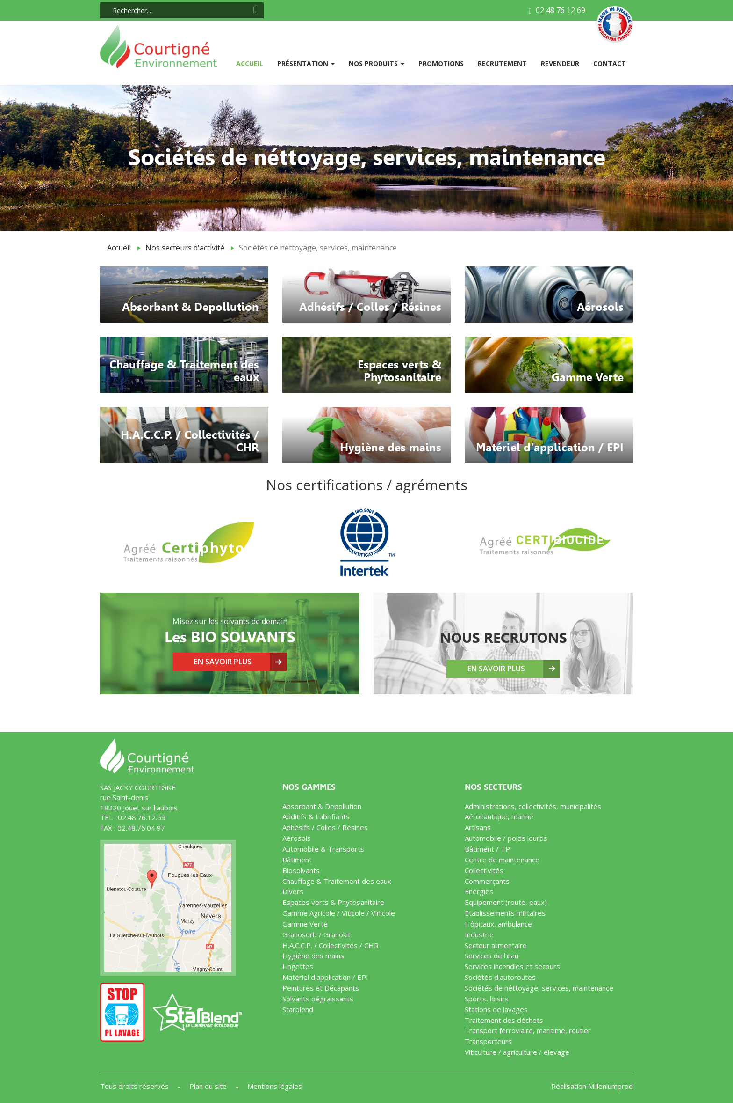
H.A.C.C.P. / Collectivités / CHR (330, 945)
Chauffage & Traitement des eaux (336, 881)
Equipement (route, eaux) (506, 902)
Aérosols (296, 838)
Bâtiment (297, 859)
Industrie (479, 934)
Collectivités (484, 870)
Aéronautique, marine (499, 816)
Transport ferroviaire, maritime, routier (528, 1030)
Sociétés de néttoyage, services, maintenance (539, 988)
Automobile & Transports (323, 848)
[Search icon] (255, 10)
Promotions (441, 63)
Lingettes (297, 966)
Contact (609, 63)
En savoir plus (223, 661)
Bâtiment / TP (487, 848)
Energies (479, 891)
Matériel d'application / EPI (325, 977)
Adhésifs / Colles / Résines (325, 827)
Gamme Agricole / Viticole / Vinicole (338, 913)
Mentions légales (274, 1086)
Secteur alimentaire (496, 945)
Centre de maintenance (502, 859)
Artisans (478, 827)
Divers (292, 891)
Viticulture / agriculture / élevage (517, 1052)
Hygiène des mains (313, 955)
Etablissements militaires (505, 913)
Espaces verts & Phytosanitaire (333, 902)
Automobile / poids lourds (506, 838)
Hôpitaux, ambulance (498, 923)
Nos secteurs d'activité (184, 248)
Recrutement (502, 63)
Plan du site (209, 1086)
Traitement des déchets (504, 1020)
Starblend (297, 1009)
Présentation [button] (306, 63)
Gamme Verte (305, 923)
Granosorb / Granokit (316, 934)
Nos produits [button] (376, 63)
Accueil (253, 63)
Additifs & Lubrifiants (316, 816)
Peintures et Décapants (320, 988)
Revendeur (560, 63)
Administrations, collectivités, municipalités (533, 806)
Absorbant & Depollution (321, 806)
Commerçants (487, 881)
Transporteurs (488, 1041)
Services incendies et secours (512, 966)
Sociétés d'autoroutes (500, 977)
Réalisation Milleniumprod (592, 1086)
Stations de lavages (496, 1009)
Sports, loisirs (487, 998)
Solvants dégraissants (317, 998)
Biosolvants (301, 870)
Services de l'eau (491, 955)
